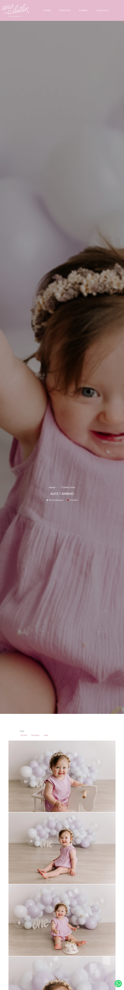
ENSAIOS (65, 10)
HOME (47, 10)
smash (24, 735)
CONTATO (102, 10)
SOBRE (83, 10)
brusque (35, 735)
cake (45, 735)
